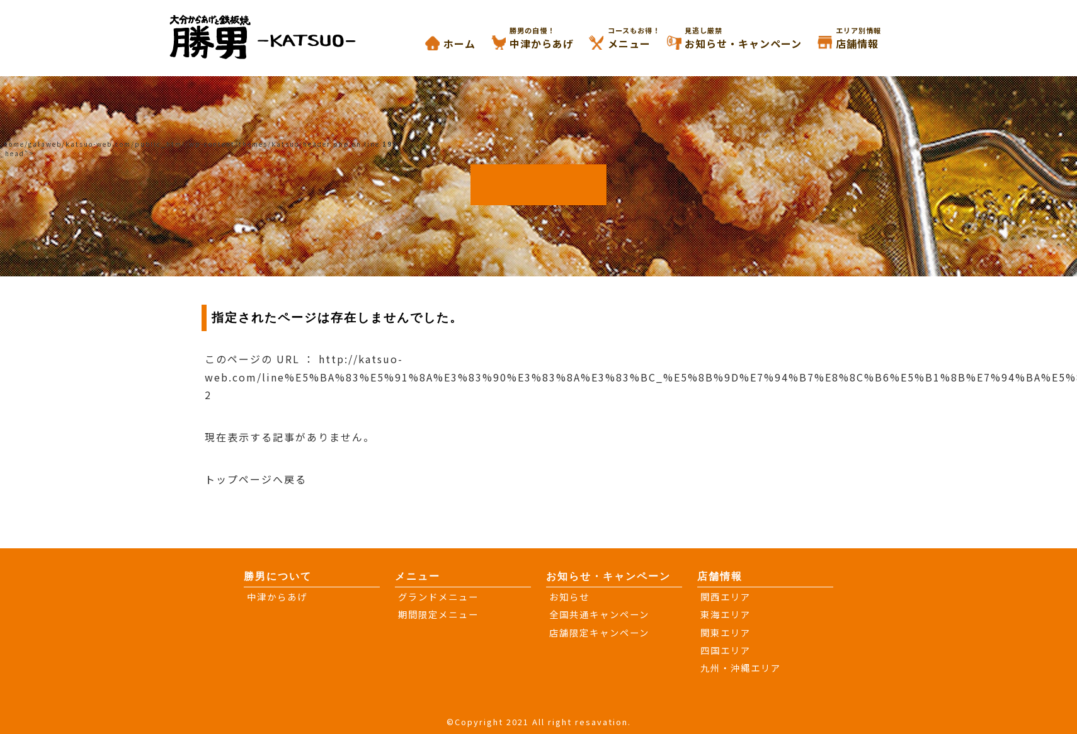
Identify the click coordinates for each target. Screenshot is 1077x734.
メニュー (645, 38)
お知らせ (569, 596)
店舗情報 (873, 38)
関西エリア (725, 596)
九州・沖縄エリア (740, 667)
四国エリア (725, 650)
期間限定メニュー (438, 614)
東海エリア (725, 614)
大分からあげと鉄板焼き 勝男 (275, 36)
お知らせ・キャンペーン (759, 38)
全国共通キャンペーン (599, 614)
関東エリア (725, 632)
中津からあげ (557, 38)
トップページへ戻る (256, 479)
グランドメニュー (438, 596)
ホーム (459, 43)
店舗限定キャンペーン (599, 632)
